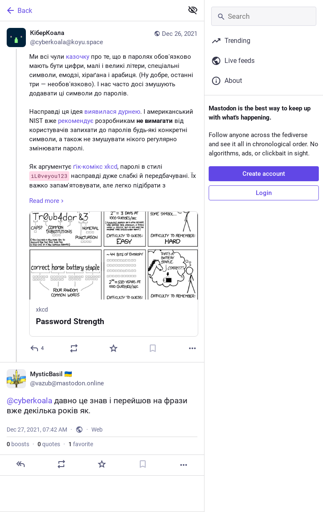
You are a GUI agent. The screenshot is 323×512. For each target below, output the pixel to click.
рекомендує (75, 121)
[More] (192, 348)
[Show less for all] (193, 10)
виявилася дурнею (112, 111)
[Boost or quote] (74, 348)
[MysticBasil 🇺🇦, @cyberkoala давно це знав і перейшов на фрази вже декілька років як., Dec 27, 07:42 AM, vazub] (102, 419)
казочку (77, 56)
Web (97, 429)
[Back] (91, 10)
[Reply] (37, 348)
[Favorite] (114, 348)
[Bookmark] (153, 348)
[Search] (263, 16)
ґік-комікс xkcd (95, 166)
